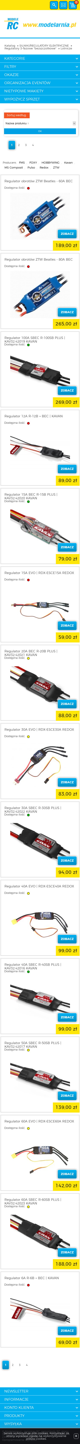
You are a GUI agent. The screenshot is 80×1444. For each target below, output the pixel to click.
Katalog (9, 45)
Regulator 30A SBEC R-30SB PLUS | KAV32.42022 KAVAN (32, 809)
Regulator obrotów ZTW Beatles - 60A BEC (38, 181)
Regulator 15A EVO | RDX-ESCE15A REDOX (39, 573)
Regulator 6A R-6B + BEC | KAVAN (31, 1278)
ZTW (56, 167)
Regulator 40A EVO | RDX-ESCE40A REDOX (39, 886)
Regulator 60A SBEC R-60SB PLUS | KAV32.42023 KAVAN (32, 1201)
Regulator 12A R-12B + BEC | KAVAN (33, 416)
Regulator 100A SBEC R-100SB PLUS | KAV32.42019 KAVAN (34, 339)
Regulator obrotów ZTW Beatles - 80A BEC (38, 259)
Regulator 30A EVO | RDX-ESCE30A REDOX (39, 729)
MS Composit (13, 167)
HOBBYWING (51, 162)
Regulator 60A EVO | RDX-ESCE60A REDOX (39, 1121)
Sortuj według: (16, 115)
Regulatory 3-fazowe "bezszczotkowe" (30, 48)
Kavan (68, 162)
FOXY (33, 162)
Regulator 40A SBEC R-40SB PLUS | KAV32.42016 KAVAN (32, 966)
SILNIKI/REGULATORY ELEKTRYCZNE (44, 45)
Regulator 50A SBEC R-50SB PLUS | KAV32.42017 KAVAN (32, 1045)
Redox (44, 167)
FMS (22, 162)
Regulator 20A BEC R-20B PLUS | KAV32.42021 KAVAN (30, 653)
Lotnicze (66, 48)
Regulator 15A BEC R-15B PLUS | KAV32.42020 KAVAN (30, 496)
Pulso (31, 167)
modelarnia (40, 24)
